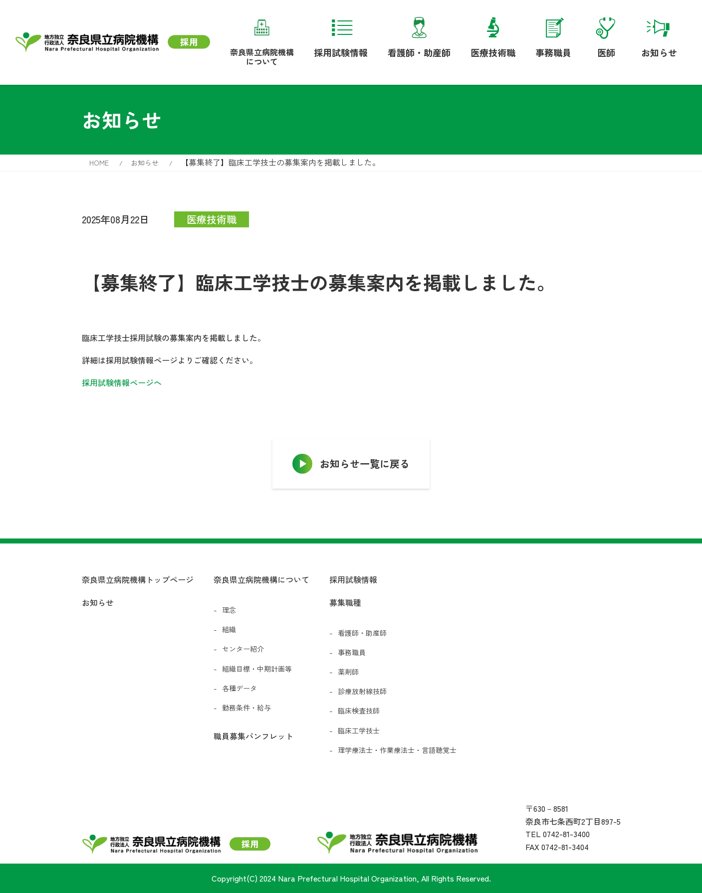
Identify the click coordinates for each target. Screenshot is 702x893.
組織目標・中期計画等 (257, 669)
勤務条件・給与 (246, 708)
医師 (606, 35)
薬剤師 (348, 672)
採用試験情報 (341, 35)
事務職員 (553, 35)
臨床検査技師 (359, 710)
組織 (229, 629)
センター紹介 (243, 649)
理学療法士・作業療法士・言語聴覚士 (397, 750)
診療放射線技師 (362, 691)
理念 (229, 610)
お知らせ (659, 35)
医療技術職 (492, 35)
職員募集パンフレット (253, 736)
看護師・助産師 (419, 35)
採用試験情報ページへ (122, 382)
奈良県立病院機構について (262, 39)
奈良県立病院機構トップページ (138, 579)
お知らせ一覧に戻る (365, 463)
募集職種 (345, 602)
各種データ (239, 688)
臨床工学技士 (359, 730)
